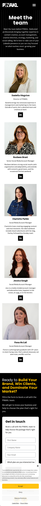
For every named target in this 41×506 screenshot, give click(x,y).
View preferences (20, 498)
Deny (20, 492)
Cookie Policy (15, 503)
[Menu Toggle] (34, 5)
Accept (20, 486)
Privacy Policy (24, 503)
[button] (38, 466)
